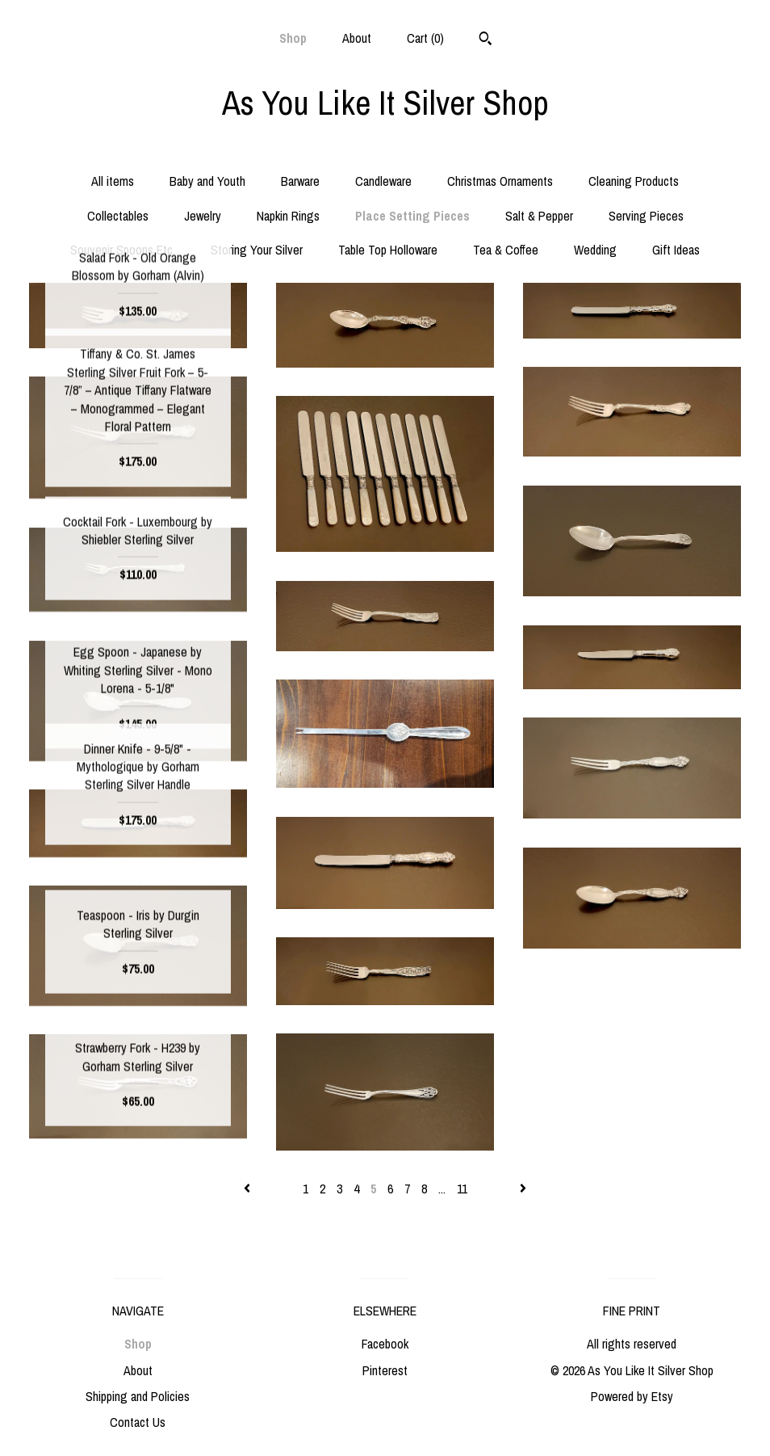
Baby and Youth (207, 181)
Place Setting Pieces (412, 216)
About (356, 38)
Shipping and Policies (138, 1396)
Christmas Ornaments (500, 181)
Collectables (118, 216)
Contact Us (137, 1422)
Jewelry (202, 216)
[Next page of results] (523, 1188)
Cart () (425, 38)
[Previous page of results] (248, 1188)
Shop (293, 38)
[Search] (485, 40)
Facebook (385, 1344)
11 (462, 1188)
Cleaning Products (633, 181)
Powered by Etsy (632, 1396)
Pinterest (385, 1370)
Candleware (383, 181)
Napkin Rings (288, 216)
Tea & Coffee (505, 250)
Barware (300, 181)
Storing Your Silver (257, 250)
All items (112, 181)
